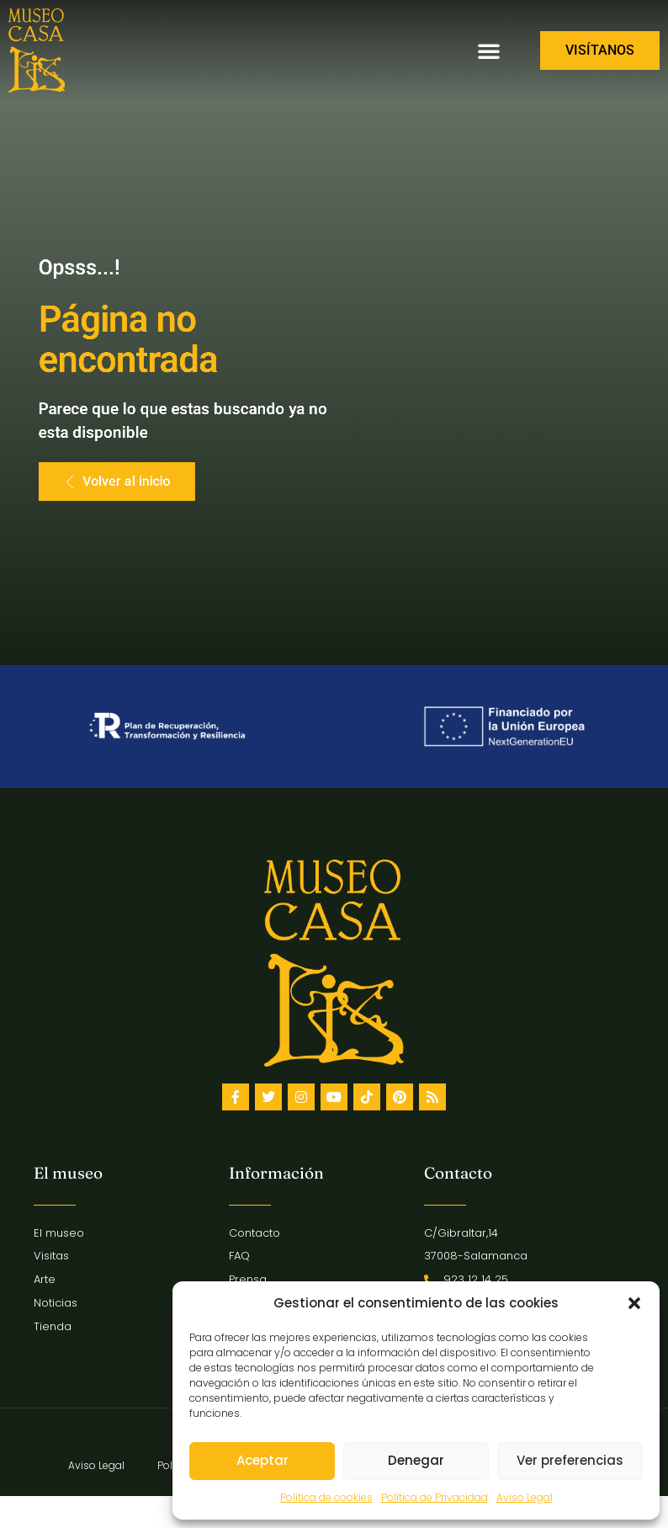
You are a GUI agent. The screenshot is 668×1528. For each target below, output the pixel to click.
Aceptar (262, 1460)
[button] (634, 1303)
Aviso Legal (524, 1497)
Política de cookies (326, 1497)
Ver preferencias (570, 1460)
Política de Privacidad (434, 1497)
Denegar (416, 1460)
